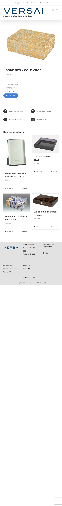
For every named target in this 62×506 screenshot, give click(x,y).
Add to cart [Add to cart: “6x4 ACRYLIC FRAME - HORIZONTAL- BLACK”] (10, 188)
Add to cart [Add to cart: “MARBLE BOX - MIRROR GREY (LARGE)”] (10, 231)
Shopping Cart (29, 277)
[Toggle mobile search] (53, 10)
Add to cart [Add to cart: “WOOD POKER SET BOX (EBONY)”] (38, 227)
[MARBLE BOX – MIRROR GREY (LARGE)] (16, 203)
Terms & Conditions (11, 269)
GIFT (14, 88)
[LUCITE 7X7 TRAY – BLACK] (45, 144)
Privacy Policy (8, 266)
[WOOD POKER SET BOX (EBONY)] (45, 201)
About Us (26, 266)
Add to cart (11, 95)
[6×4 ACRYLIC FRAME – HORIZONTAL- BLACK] (16, 152)
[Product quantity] (9, 91)
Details (26, 188)
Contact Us (27, 269)
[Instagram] (47, 253)
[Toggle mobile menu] (57, 10)
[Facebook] (43, 253)
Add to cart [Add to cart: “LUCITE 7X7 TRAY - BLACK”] (38, 171)
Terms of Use (8, 272)
